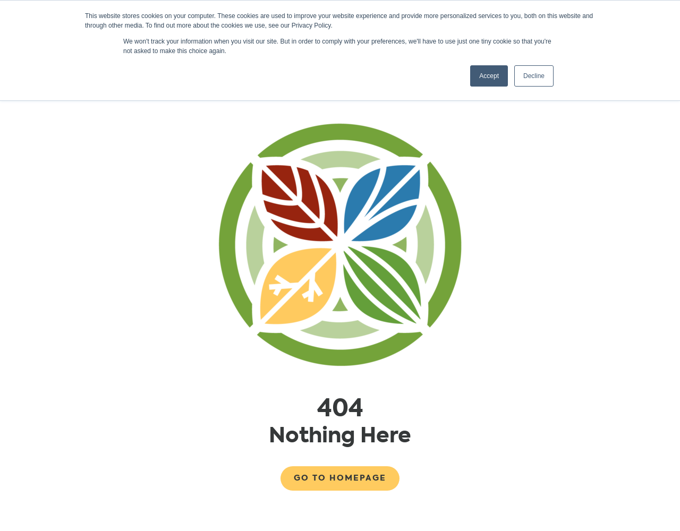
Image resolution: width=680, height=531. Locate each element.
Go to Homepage (340, 478)
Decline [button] (534, 76)
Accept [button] (489, 76)
